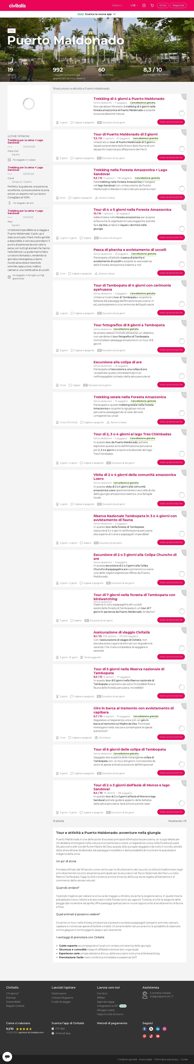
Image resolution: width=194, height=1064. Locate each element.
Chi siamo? (12, 993)
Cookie (184, 1059)
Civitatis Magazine (62, 997)
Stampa (11, 997)
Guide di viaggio (61, 1001)
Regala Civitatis (15, 1005)
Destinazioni (59, 993)
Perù (11, 30)
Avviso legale (145, 1059)
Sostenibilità (13, 1001)
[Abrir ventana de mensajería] (7, 1057)
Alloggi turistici (106, 1010)
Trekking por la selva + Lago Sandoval (25, 141)
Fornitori (102, 993)
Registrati (178, 5)
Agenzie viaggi (105, 1001)
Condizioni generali (127, 1059)
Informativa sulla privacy (166, 1059)
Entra (163, 5)
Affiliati (101, 997)
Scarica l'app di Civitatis (68, 1023)
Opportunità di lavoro (110, 1014)
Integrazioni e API (107, 1005)
